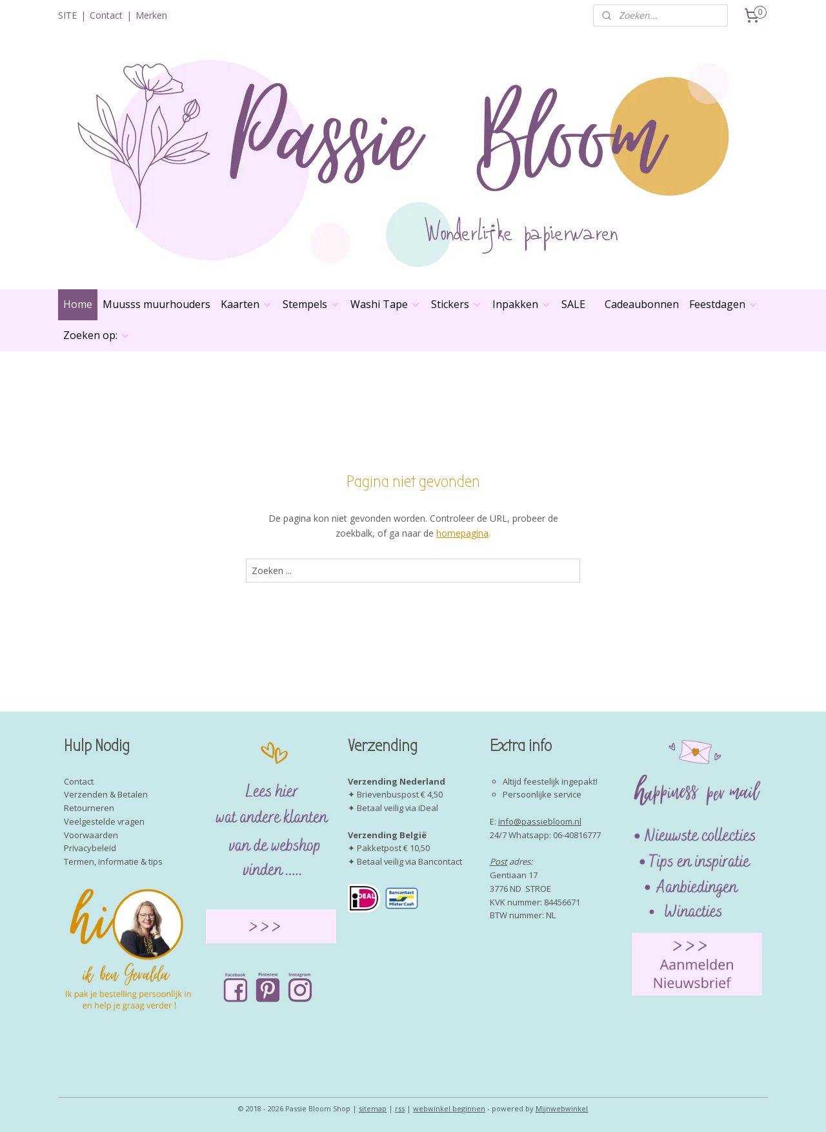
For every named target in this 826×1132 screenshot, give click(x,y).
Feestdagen (723, 304)
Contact (106, 15)
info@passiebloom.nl (539, 821)
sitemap (373, 1108)
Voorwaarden (91, 835)
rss (400, 1108)
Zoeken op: (96, 335)
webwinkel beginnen (449, 1108)
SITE (67, 15)
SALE (573, 304)
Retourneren (89, 808)
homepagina (462, 533)
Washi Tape (385, 304)
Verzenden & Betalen (106, 794)
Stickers (456, 304)
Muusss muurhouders (156, 304)
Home (77, 304)
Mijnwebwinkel (562, 1108)
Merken (151, 15)
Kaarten (246, 304)
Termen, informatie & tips (113, 861)
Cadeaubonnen (642, 304)
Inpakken (521, 304)
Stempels (311, 304)
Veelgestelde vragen (104, 821)
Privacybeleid (90, 848)
